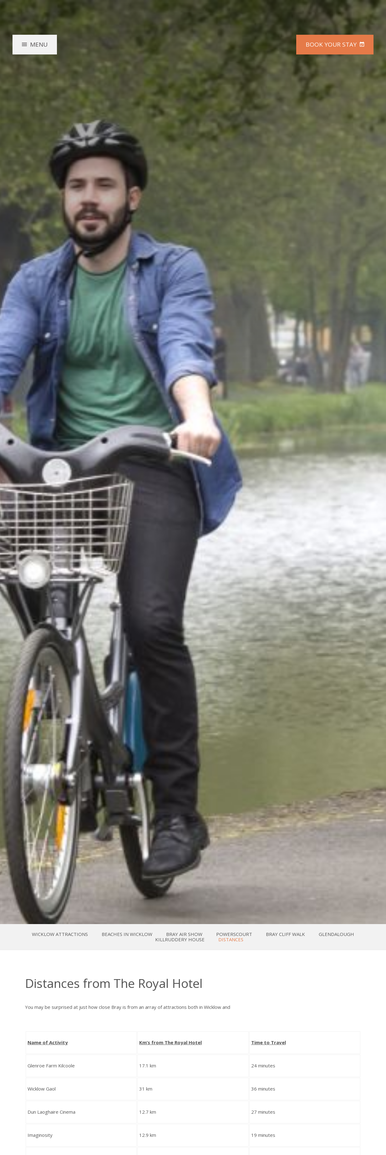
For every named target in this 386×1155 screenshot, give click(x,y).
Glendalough (336, 934)
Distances (230, 939)
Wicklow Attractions (60, 934)
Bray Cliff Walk (285, 934)
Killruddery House (180, 939)
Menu (39, 44)
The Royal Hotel (193, 57)
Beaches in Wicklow (127, 934)
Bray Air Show (184, 934)
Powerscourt (234, 934)
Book (331, 44)
